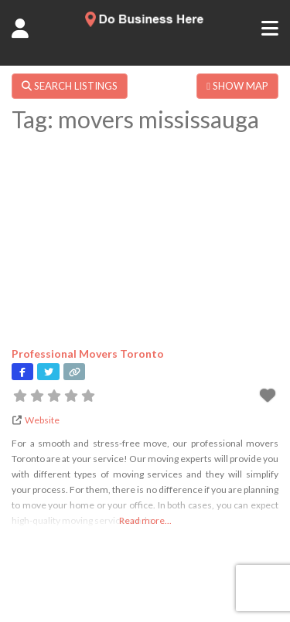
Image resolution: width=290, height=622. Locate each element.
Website (42, 420)
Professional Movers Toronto (88, 353)
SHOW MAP (237, 86)
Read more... (145, 520)
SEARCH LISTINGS (70, 86)
